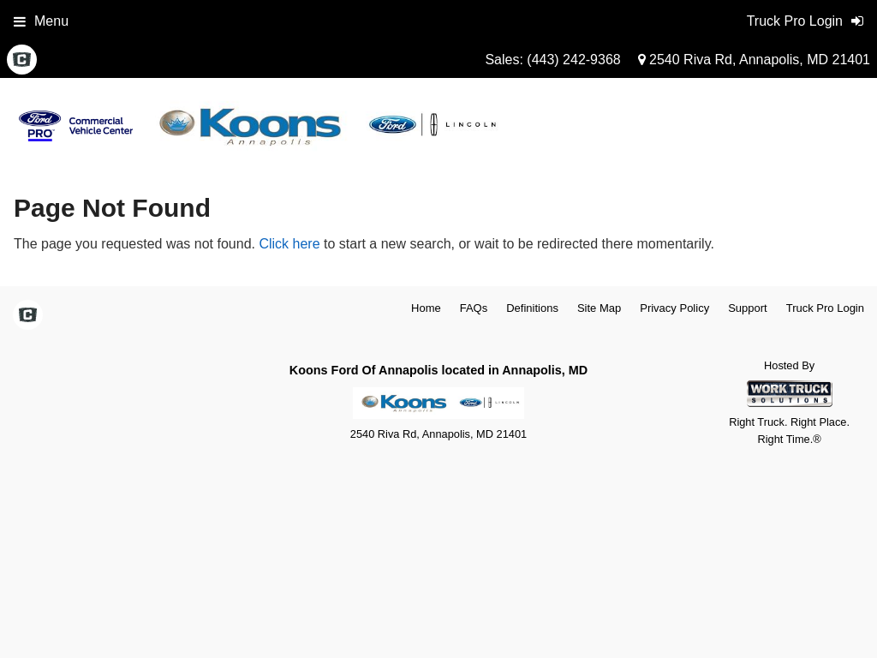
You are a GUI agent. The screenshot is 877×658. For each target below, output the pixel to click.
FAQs (474, 308)
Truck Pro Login (825, 308)
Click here (289, 243)
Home (426, 308)
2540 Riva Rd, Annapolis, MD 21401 (754, 59)
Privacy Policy (674, 308)
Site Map (599, 308)
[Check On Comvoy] (22, 61)
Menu (41, 21)
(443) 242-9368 (573, 59)
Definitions (532, 308)
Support (747, 308)
